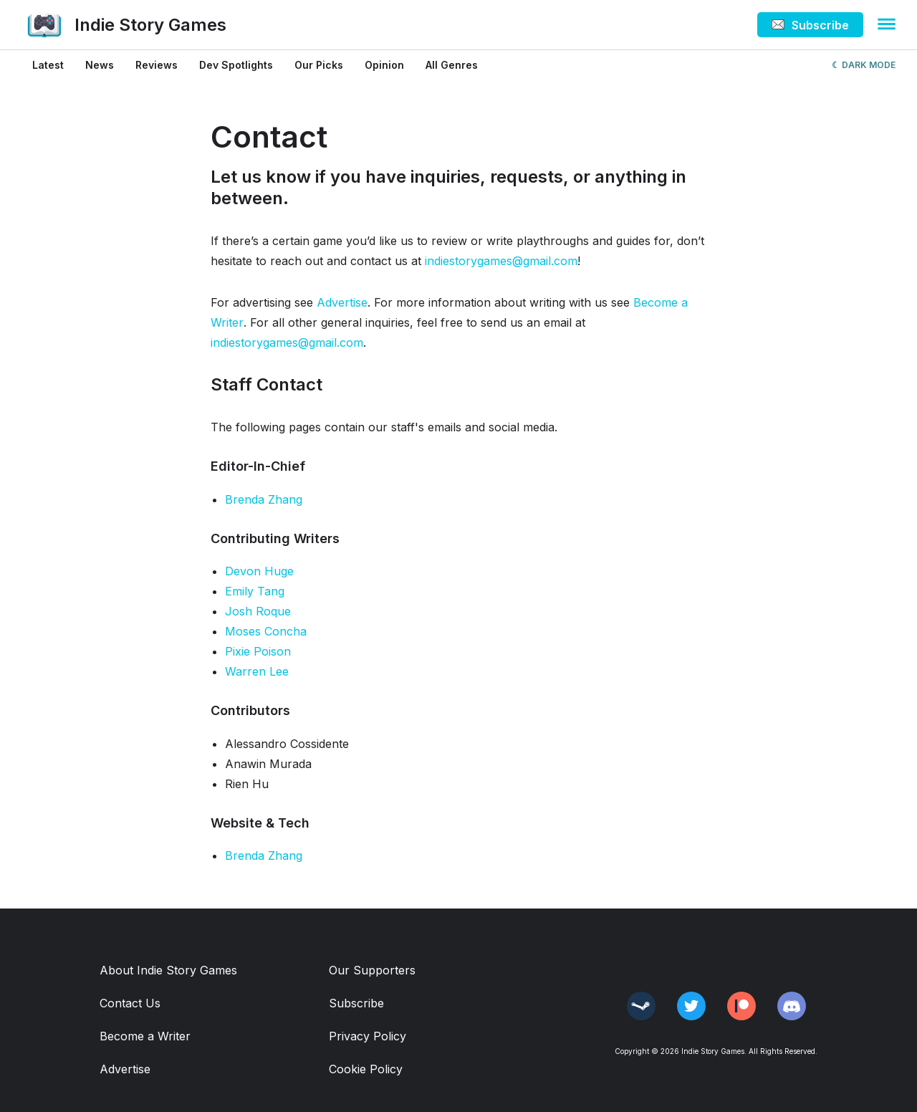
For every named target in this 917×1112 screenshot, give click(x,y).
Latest (48, 65)
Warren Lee (257, 671)
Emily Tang (254, 591)
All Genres (452, 65)
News (99, 65)
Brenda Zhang (263, 499)
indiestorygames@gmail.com (501, 261)
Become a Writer (145, 1036)
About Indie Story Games (168, 970)
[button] (887, 25)
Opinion (384, 65)
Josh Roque (258, 611)
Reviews (156, 65)
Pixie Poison (258, 651)
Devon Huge (259, 571)
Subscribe (356, 1003)
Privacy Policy (367, 1036)
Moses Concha (266, 631)
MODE (882, 64)
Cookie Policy (366, 1069)
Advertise (342, 302)
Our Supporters (372, 970)
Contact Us (130, 1003)
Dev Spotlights (236, 65)
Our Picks (318, 65)
